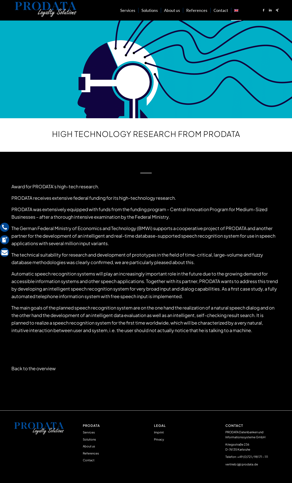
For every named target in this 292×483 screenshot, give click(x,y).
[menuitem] (127, 10)
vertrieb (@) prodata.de (241, 464)
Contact (88, 460)
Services (89, 432)
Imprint (159, 432)
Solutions (89, 439)
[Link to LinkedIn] (270, 10)
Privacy (159, 439)
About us (89, 446)
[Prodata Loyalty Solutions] (45, 10)
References (91, 453)
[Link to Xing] (277, 10)
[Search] (245, 10)
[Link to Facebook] (263, 10)
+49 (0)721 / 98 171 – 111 (252, 457)
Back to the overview (33, 368)
